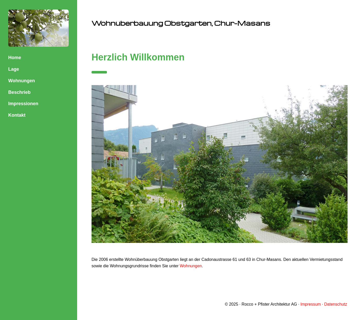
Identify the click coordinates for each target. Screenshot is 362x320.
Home (14, 57)
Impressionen (23, 103)
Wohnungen (21, 80)
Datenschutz (335, 304)
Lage (13, 69)
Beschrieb (19, 92)
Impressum (311, 304)
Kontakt (16, 115)
